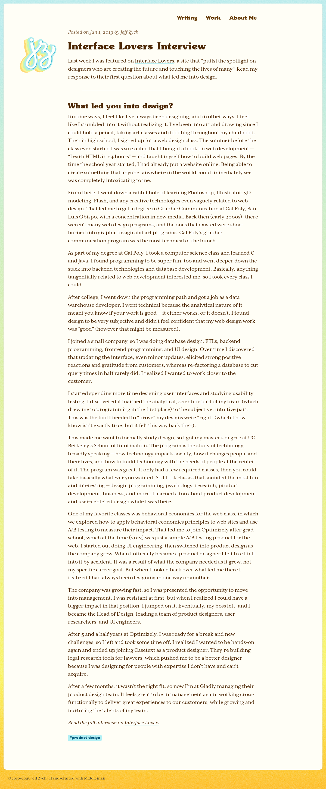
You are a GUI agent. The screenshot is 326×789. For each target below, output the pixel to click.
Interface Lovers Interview (137, 46)
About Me (243, 17)
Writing (187, 17)
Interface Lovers (154, 61)
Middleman (94, 778)
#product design (85, 737)
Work (213, 17)
